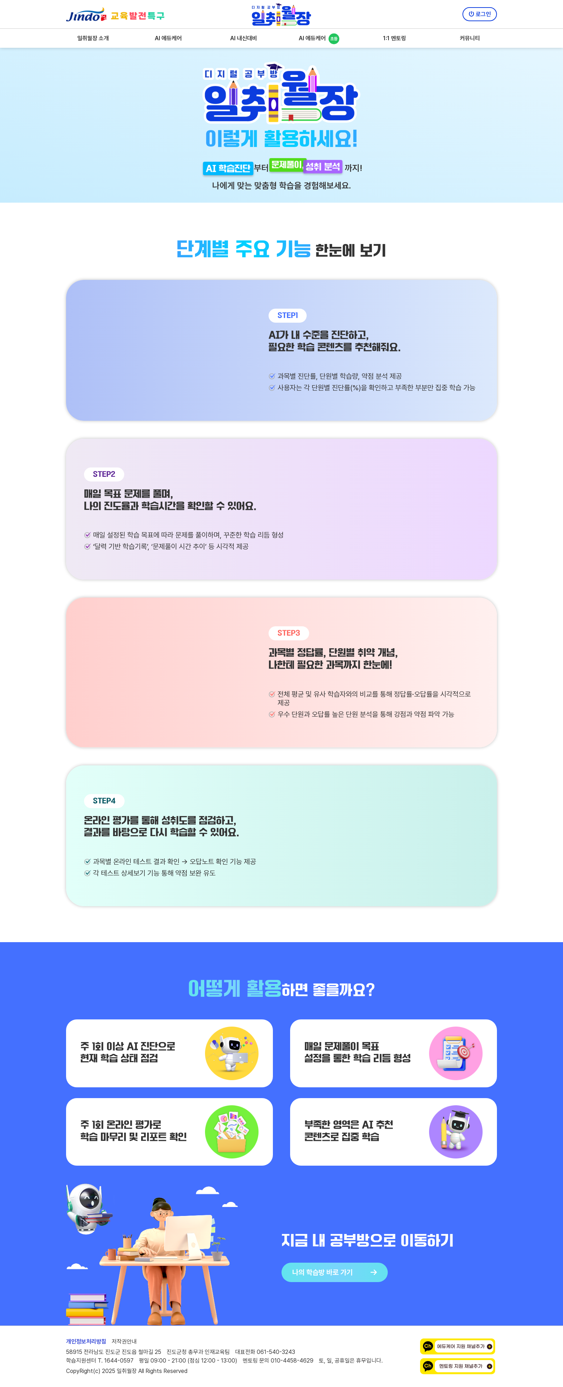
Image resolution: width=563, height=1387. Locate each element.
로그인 (480, 14)
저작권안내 (124, 1341)
